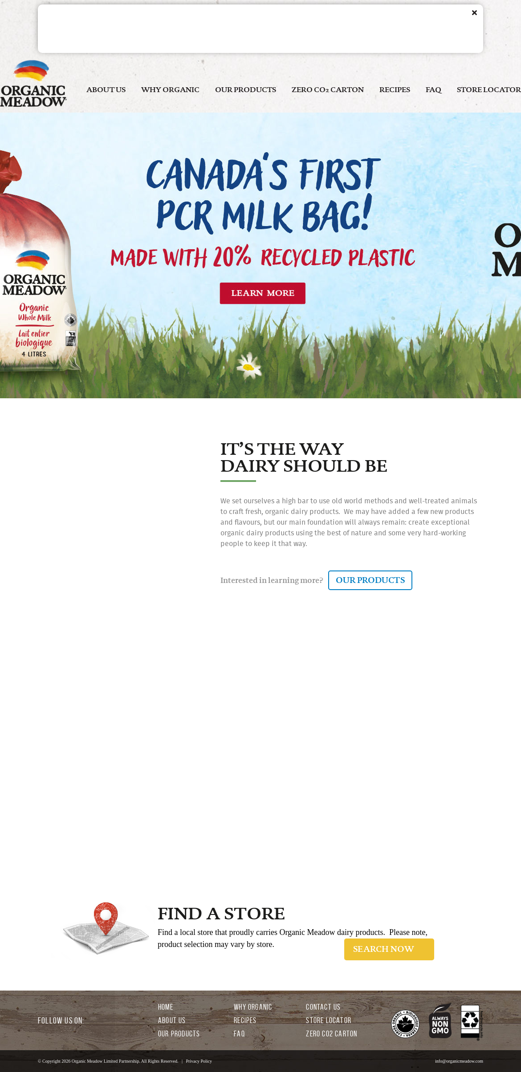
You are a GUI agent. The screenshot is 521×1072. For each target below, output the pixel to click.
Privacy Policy (199, 1061)
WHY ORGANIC (170, 89)
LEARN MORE (158, 798)
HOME (165, 1007)
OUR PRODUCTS (245, 89)
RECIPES (394, 89)
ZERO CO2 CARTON (328, 89)
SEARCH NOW (383, 949)
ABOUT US (106, 89)
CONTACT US (323, 1007)
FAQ (433, 89)
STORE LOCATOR (489, 89)
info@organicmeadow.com (459, 1061)
